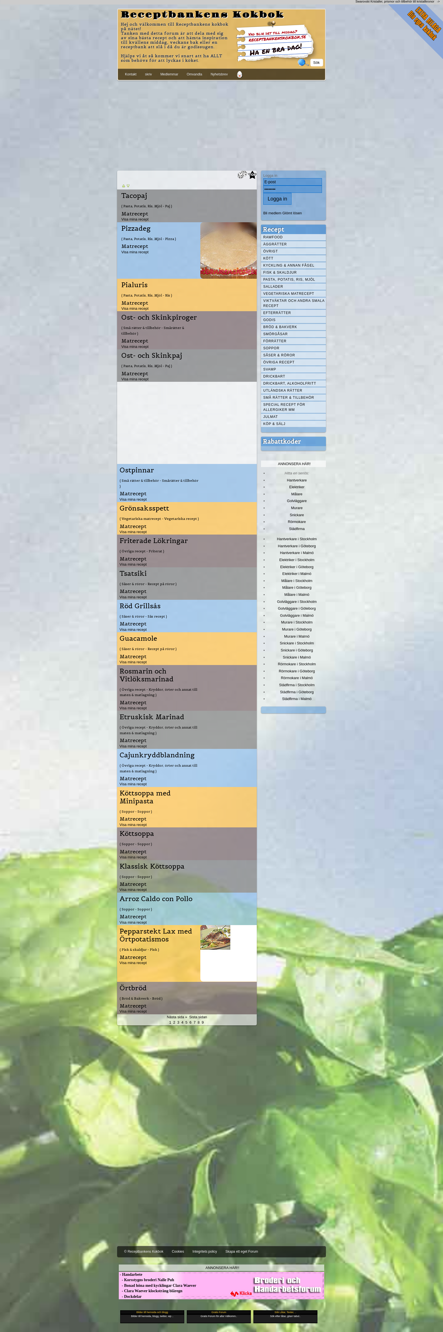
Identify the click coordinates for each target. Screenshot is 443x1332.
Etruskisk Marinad (152, 717)
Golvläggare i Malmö (297, 615)
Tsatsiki (133, 573)
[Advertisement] (221, 124)
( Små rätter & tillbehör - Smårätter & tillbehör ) (152, 330)
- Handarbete (130, 1274)
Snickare (297, 515)
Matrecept (134, 213)
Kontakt (131, 74)
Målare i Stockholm (296, 581)
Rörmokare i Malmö (297, 678)
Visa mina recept (134, 219)
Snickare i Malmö (297, 657)
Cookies (178, 1251)
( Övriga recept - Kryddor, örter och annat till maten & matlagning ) (158, 692)
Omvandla (194, 74)
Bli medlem (272, 213)
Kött (268, 258)
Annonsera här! (294, 464)
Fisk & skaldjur (280, 272)
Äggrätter (275, 244)
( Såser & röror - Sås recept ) (143, 616)
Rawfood (273, 237)
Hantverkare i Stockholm (297, 539)
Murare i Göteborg (297, 629)
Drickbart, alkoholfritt (289, 383)
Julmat (270, 417)
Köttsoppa (137, 834)
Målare (296, 494)
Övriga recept (279, 362)
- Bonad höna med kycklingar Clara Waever (157, 1285)
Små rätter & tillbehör (288, 398)
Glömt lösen (292, 213)
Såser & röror (279, 355)
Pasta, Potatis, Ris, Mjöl (289, 280)
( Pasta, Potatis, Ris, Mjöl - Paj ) (146, 206)
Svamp (269, 369)
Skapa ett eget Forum (241, 1251)
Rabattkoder (282, 441)
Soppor (271, 348)
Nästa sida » (177, 1017)
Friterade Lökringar (154, 541)
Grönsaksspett (144, 508)
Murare (296, 508)
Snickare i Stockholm (297, 643)
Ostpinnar (137, 470)
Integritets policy (204, 1251)
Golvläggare (297, 501)
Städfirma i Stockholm (297, 685)
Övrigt (270, 251)
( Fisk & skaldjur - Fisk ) (139, 949)
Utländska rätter (282, 391)
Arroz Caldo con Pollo (156, 899)
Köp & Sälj (274, 424)
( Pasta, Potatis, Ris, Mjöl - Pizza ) (148, 239)
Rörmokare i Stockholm (297, 664)
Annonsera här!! (222, 1268)
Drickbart (274, 376)
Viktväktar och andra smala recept (294, 303)
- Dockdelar (130, 1296)
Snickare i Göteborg (297, 650)
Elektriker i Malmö (297, 574)
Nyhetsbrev (219, 74)
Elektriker (296, 487)
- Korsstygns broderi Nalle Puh (146, 1280)
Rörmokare (297, 522)
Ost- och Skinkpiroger (159, 317)
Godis (269, 320)
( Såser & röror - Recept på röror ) (148, 584)
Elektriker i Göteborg (296, 567)
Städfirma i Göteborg (297, 692)
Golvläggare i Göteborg (297, 608)
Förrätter (274, 341)
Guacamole (138, 638)
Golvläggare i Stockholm (297, 601)
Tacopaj (134, 196)
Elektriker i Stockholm (297, 560)
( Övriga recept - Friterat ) (142, 551)
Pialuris (134, 285)
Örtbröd (133, 988)
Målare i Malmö (297, 594)
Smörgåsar (275, 334)
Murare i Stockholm (297, 622)
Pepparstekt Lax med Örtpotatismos (156, 935)
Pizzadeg (136, 228)
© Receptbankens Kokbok (143, 1251)
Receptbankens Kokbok (202, 15)
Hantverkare (297, 480)
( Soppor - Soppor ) (136, 811)
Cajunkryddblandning (157, 755)
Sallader (273, 287)
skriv (148, 74)
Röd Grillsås (140, 606)
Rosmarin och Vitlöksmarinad (147, 675)
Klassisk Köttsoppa (152, 866)
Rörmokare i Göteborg (297, 671)
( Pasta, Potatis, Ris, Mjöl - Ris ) (146, 295)
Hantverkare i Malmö (297, 553)
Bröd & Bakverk (280, 327)
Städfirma (296, 529)
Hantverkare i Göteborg (297, 546)
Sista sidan (198, 1017)
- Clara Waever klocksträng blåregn (150, 1291)
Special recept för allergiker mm (284, 407)
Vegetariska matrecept (288, 294)
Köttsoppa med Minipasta (145, 797)
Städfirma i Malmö (297, 699)
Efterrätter (277, 313)
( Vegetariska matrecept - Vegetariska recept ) (159, 518)
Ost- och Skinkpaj (151, 355)
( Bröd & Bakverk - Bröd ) (141, 998)
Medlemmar (169, 74)
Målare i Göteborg (297, 587)
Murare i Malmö (297, 636)
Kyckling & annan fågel (288, 265)
